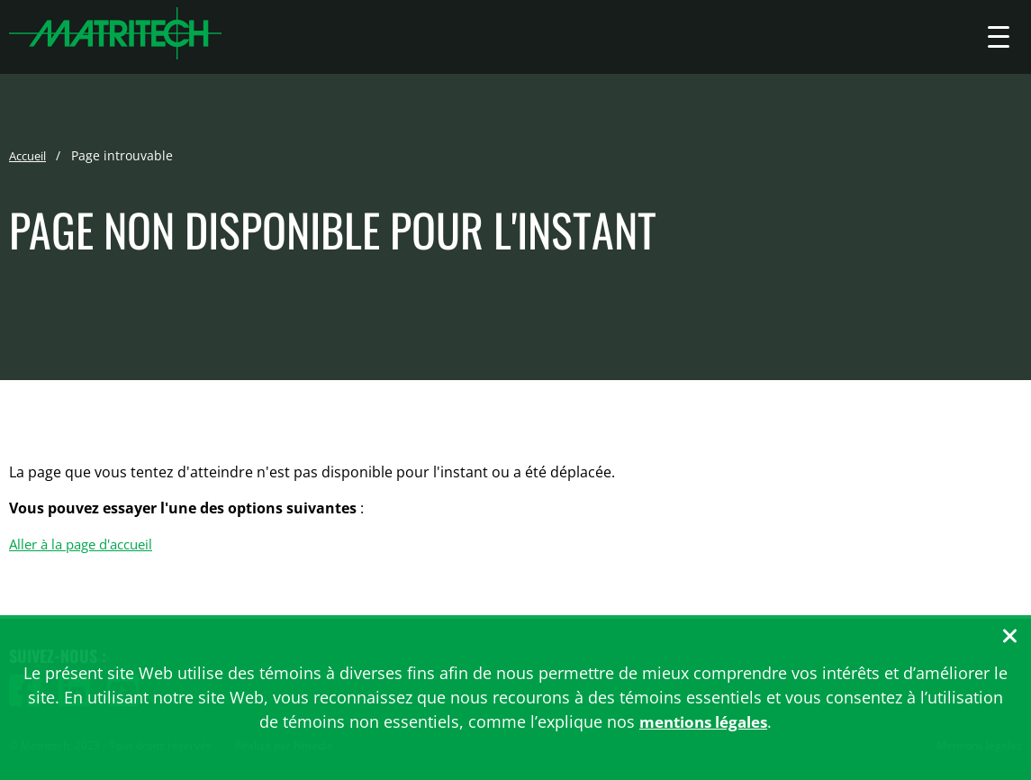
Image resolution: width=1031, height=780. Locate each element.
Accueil (30, 156)
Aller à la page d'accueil (88, 545)
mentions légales (703, 721)
